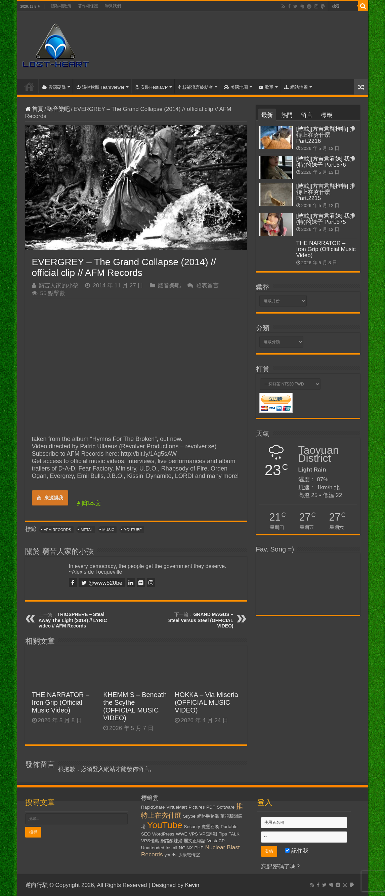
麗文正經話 (195, 840)
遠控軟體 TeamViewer (101, 87)
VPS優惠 (150, 840)
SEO (146, 834)
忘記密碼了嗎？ (281, 866)
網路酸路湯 (208, 816)
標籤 (326, 115)
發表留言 (207, 285)
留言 (306, 115)
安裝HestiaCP (151, 87)
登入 (98, 769)
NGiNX (185, 847)
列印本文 (89, 503)
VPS (193, 834)
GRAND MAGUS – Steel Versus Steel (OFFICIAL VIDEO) (200, 620)
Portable (229, 826)
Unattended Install (159, 847)
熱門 (287, 115)
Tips (223, 834)
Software (226, 807)
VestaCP (216, 840)
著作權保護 (88, 6)
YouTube (133, 530)
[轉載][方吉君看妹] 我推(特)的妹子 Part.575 (326, 219)
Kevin (192, 885)
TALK (233, 834)
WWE (181, 834)
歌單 (266, 87)
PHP (199, 847)
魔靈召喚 (210, 826)
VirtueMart (176, 807)
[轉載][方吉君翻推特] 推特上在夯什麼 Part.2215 (326, 192)
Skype (189, 816)
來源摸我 (50, 497)
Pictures (196, 807)
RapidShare (153, 807)
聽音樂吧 (58, 109)
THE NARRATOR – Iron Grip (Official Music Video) (61, 702)
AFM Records (57, 530)
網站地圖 (296, 87)
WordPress (163, 834)
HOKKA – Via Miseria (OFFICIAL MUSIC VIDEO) (206, 702)
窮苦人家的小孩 (59, 285)
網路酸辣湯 (171, 840)
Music (108, 530)
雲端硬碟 (54, 87)
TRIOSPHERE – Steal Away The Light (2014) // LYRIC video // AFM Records (73, 620)
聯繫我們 (113, 6)
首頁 (29, 86)
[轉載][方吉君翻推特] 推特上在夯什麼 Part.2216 (326, 135)
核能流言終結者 (195, 87)
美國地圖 (236, 87)
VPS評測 (208, 834)
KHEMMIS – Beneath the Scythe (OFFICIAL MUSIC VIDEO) (135, 706)
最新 (267, 115)
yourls (170, 854)
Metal (87, 530)
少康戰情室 (189, 854)
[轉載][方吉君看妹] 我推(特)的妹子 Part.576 (326, 162)
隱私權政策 (61, 6)
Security (192, 826)
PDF (210, 807)
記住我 (296, 851)
